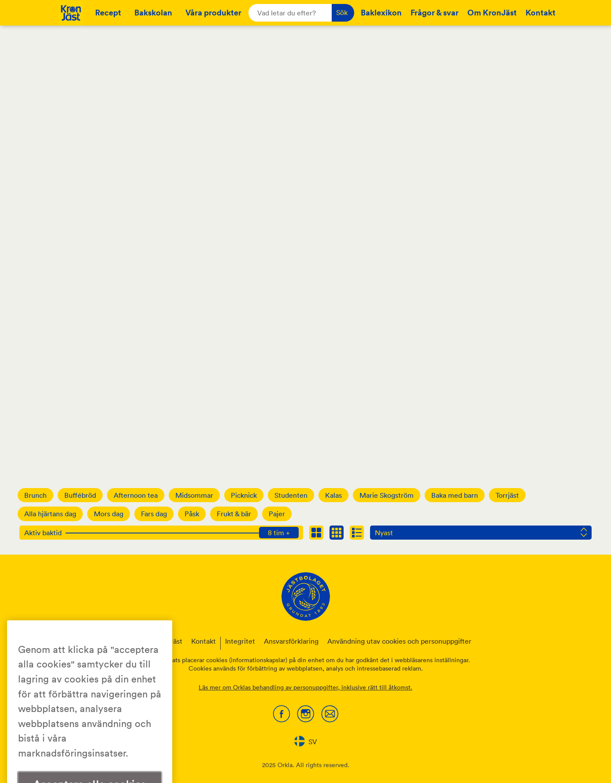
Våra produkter (213, 12)
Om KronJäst (492, 12)
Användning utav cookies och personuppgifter (399, 641)
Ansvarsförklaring (291, 641)
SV (305, 741)
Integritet (240, 641)
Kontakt (540, 12)
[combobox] (306, 741)
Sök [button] (342, 12)
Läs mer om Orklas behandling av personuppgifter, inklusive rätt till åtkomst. (305, 687)
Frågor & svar (435, 12)
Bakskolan (153, 12)
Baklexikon (381, 12)
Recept (108, 12)
